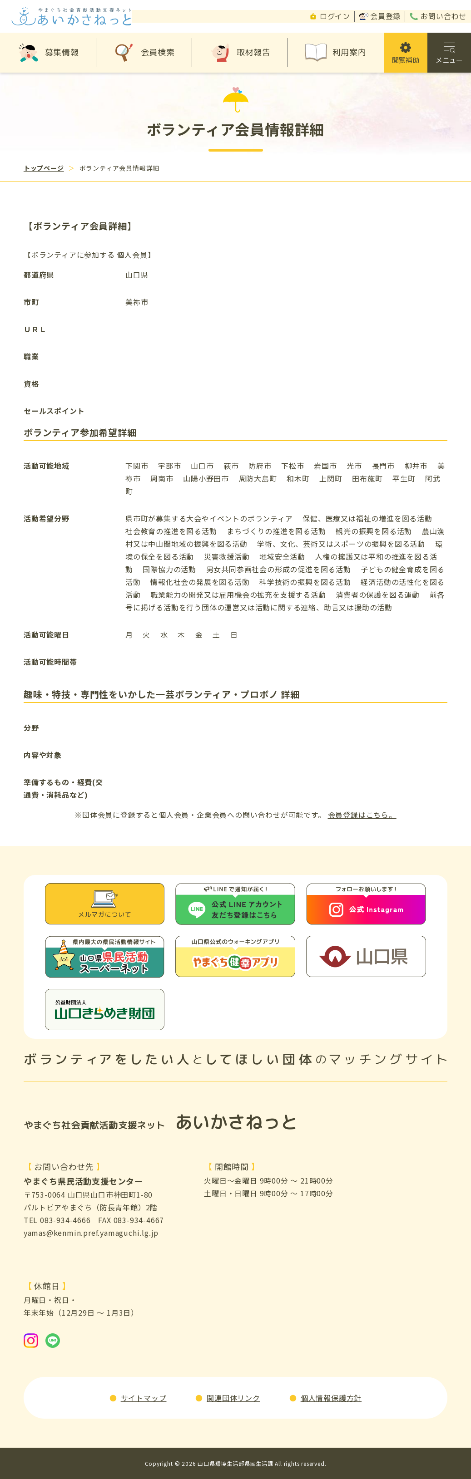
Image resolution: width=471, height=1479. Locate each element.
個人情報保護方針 (331, 1397)
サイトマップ (144, 1397)
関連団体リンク (233, 1397)
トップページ (44, 167)
